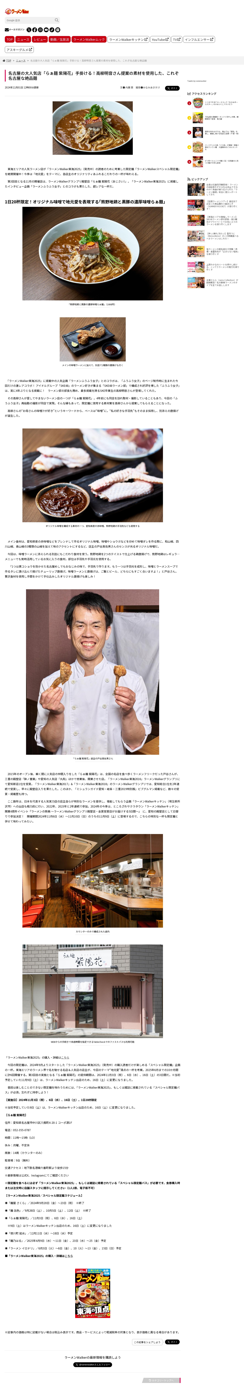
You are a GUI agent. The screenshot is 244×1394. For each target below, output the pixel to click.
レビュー (40, 39)
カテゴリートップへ (161, 1380)
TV (177, 39)
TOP (10, 39)
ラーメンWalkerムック (89, 39)
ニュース (23, 39)
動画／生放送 (59, 39)
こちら (65, 1057)
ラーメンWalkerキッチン (128, 39)
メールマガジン (14, 29)
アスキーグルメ (19, 49)
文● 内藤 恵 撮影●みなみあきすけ (140, 87)
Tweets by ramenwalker (196, 81)
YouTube (160, 39)
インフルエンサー (199, 39)
